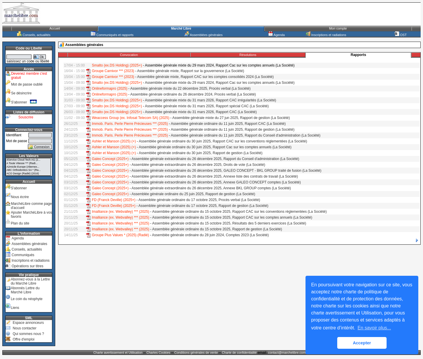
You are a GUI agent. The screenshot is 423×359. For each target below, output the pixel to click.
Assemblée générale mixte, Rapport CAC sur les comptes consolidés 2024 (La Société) (205, 77)
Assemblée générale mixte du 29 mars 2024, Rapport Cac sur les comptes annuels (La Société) (220, 83)
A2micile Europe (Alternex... (28, 167)
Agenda (276, 35)
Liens (15, 308)
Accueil (54, 28)
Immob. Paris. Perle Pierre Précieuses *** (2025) (130, 124)
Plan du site (20, 223)
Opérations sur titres (27, 266)
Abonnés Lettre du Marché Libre (25, 290)
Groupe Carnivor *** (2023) (113, 71)
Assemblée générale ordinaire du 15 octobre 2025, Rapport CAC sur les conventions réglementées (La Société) (239, 212)
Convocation (129, 55)
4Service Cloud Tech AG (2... (28, 160)
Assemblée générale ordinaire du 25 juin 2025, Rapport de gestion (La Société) (193, 194)
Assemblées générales (203, 35)
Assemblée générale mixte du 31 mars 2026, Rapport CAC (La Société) (201, 112)
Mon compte (338, 28)
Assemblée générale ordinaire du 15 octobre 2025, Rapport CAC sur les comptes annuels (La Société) (232, 217)
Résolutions (247, 55)
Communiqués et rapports (112, 35)
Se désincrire (21, 93)
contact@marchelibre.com (287, 352)
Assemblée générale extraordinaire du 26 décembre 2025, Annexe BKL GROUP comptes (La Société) (211, 188)
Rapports (358, 55)
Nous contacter (24, 328)
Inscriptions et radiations (326, 35)
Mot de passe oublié (27, 84)
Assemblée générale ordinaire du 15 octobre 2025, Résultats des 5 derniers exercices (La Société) (229, 223)
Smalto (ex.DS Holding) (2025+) (117, 65)
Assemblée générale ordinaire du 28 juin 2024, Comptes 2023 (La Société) (210, 235)
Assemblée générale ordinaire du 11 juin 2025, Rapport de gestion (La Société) (233, 129)
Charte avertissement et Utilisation (118, 352)
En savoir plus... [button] (374, 327)
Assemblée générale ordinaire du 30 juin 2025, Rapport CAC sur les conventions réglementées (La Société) (223, 141)
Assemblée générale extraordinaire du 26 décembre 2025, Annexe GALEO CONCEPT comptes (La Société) (216, 182)
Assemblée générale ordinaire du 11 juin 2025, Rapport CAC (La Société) (228, 124)
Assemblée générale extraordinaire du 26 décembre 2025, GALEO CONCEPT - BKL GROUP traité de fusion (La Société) (226, 171)
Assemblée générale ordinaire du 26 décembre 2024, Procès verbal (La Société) (193, 94)
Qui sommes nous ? (28, 334)
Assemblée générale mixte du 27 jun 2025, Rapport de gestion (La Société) (231, 118)
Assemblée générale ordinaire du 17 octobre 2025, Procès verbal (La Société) (199, 200)
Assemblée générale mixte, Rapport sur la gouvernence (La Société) (190, 71)
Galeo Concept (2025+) (110, 159)
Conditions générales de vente (196, 352)
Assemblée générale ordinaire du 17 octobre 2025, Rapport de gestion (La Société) (203, 206)
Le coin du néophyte (27, 299)
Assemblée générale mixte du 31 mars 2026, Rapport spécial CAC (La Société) (207, 106)
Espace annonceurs (28, 323)
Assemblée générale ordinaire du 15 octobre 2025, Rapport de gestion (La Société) (217, 229)
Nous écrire (20, 197)
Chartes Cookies (158, 352)
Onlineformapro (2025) (109, 88)
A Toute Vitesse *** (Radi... (28, 163)
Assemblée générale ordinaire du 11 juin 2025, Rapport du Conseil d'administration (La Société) (245, 135)
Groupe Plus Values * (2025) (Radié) (120, 235)
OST (401, 35)
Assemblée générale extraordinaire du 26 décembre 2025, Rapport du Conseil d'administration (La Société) (215, 159)
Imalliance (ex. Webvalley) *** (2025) (120, 212)
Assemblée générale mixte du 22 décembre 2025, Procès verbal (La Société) (190, 88)
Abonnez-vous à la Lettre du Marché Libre (30, 281)
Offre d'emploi (23, 339)
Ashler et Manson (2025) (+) (114, 141)
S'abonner (24, 102)
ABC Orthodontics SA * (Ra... (28, 170)
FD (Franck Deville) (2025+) (113, 200)
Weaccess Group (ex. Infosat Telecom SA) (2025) (130, 118)
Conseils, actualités (34, 35)
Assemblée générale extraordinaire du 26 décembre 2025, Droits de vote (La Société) (198, 165)
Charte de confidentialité (239, 352)
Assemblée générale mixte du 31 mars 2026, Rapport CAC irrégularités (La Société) (210, 100)
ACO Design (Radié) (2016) (28, 174)
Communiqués (22, 255)
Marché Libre (181, 28)
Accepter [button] (362, 343)
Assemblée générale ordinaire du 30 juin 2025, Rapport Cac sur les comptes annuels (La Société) (215, 147)
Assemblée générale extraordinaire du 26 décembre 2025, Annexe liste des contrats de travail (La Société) (215, 176)
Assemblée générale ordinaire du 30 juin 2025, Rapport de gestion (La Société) (201, 153)
